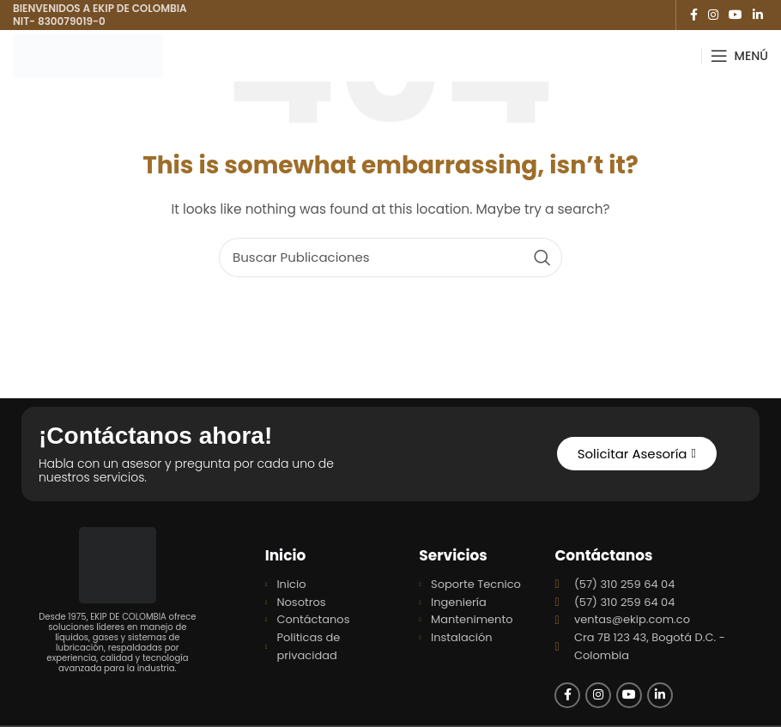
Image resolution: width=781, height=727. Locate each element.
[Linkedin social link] (758, 15)
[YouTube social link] (735, 15)
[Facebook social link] (694, 15)
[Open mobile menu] (739, 56)
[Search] (390, 257)
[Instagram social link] (713, 15)
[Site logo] (88, 55)
